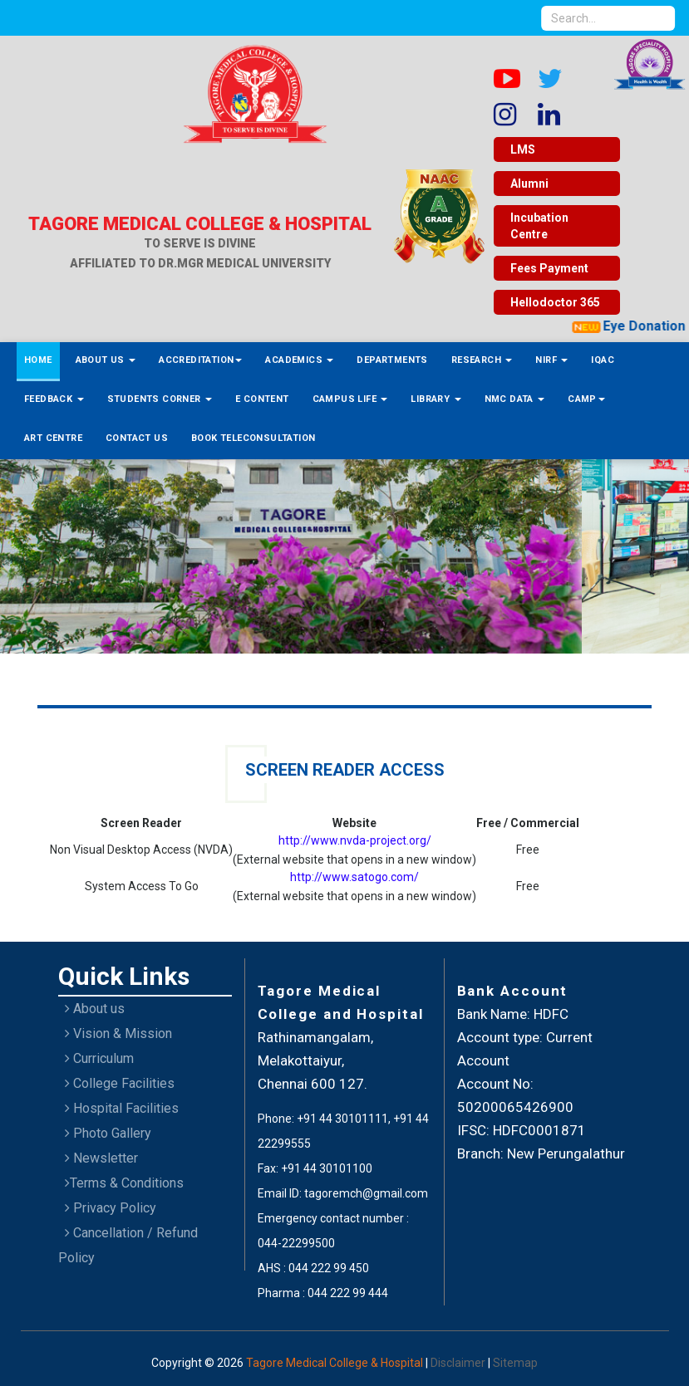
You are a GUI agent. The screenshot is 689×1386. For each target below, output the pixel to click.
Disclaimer (459, 1362)
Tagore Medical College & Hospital (336, 1362)
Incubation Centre (539, 226)
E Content (262, 399)
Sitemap (515, 1362)
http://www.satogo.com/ (354, 877)
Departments (392, 360)
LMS (522, 149)
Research (482, 360)
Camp (586, 399)
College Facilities (120, 1083)
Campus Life (350, 399)
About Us (106, 360)
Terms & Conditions (124, 1183)
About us (95, 1008)
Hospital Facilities (122, 1108)
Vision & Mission (118, 1033)
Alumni (529, 183)
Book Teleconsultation (253, 438)
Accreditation (200, 360)
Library (435, 399)
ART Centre (53, 438)
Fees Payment (549, 268)
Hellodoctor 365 (555, 302)
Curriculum (99, 1058)
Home (38, 360)
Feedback (54, 399)
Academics (299, 360)
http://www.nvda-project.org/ (354, 840)
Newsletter (101, 1158)
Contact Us (137, 438)
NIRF (551, 360)
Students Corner (159, 399)
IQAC (602, 360)
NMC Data (515, 399)
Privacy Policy (110, 1208)
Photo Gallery (108, 1133)
